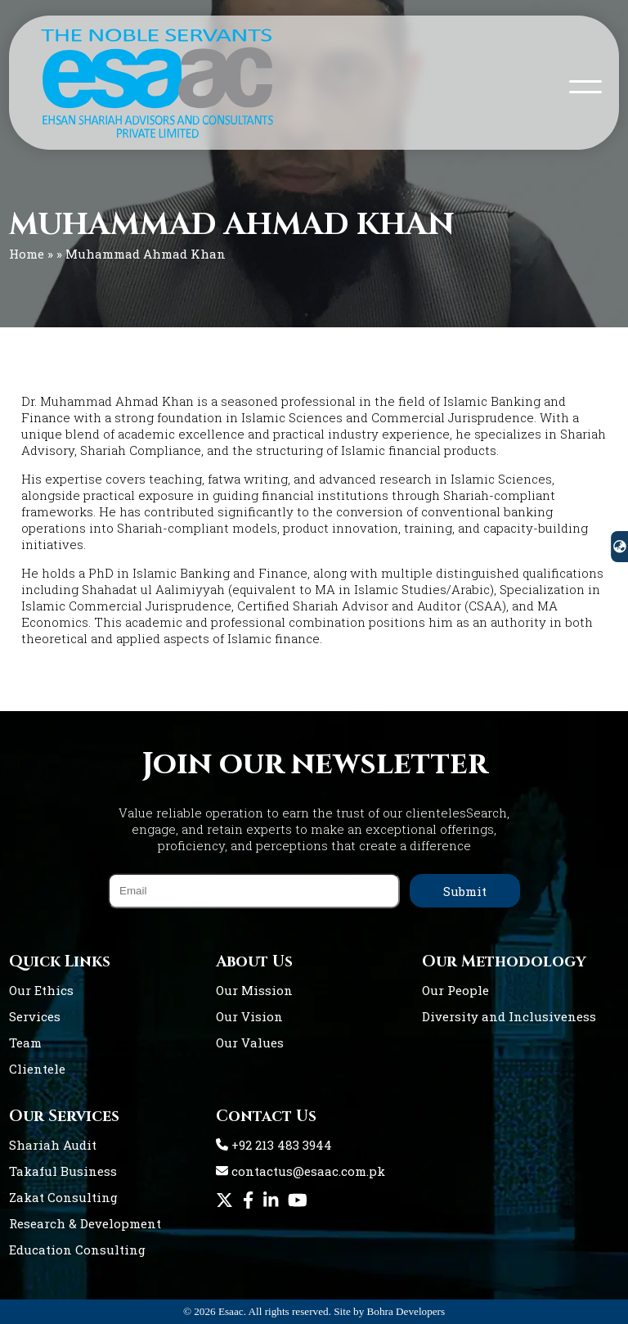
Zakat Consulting (63, 1197)
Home (26, 253)
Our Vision (249, 1016)
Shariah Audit (52, 1145)
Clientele (37, 1069)
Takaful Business (63, 1171)
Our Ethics (41, 990)
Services (35, 1016)
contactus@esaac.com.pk (300, 1171)
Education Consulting (77, 1249)
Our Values (250, 1042)
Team (25, 1042)
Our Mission (254, 990)
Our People (455, 990)
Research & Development (85, 1223)
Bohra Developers (406, 1311)
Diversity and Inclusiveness (509, 1016)
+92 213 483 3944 (274, 1145)
